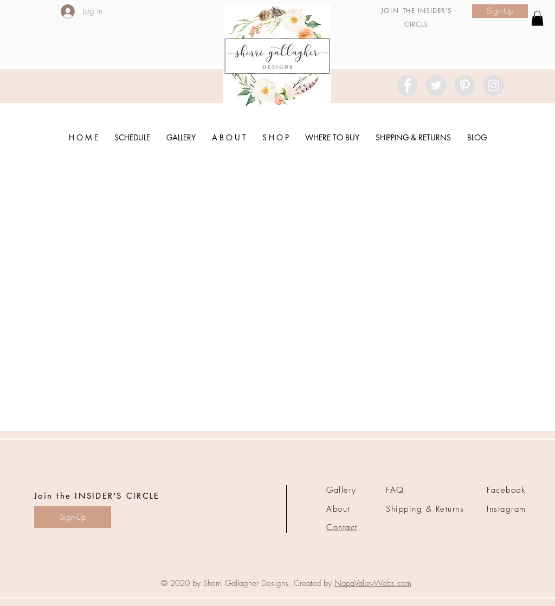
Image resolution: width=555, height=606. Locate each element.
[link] (537, 18)
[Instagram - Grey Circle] (493, 85)
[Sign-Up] (500, 11)
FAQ (395, 490)
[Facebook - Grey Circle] (407, 85)
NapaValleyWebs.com (372, 583)
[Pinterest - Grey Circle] (464, 85)
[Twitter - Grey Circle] (436, 85)
